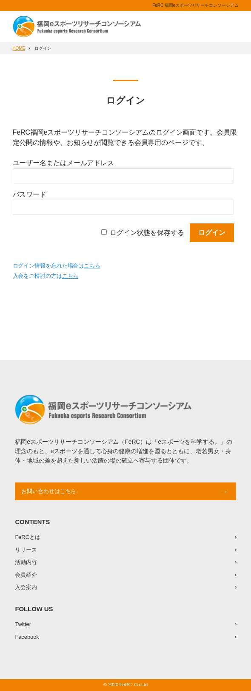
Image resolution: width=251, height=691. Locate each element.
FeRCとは (27, 537)
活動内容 (26, 562)
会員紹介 (26, 575)
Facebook (27, 637)
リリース (26, 550)
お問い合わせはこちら (48, 491)
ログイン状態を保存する (147, 232)
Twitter (23, 624)
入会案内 (26, 587)
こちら (92, 265)
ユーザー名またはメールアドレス (63, 162)
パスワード (30, 194)
